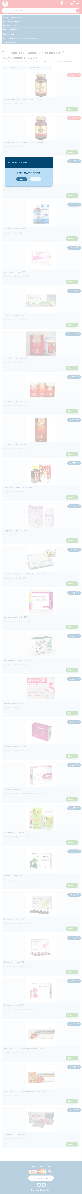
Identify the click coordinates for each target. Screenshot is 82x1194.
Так (34, 605)
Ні (48, 605)
